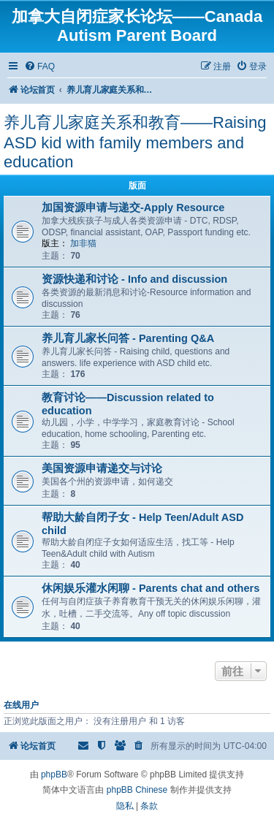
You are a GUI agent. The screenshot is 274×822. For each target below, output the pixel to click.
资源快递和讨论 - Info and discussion (134, 279)
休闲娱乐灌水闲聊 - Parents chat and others (150, 588)
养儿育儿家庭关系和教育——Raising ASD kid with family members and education (135, 142)
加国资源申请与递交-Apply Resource (133, 207)
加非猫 (83, 243)
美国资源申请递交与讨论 (102, 468)
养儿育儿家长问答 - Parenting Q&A (128, 338)
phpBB (54, 774)
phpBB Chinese (137, 790)
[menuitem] (39, 67)
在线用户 (21, 705)
